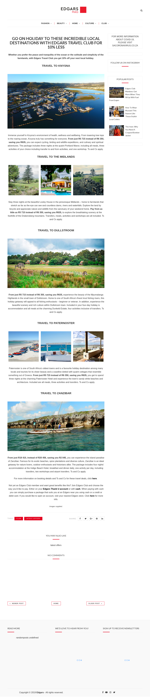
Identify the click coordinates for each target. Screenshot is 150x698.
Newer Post (17, 603)
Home (56, 603)
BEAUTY (61, 23)
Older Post (95, 603)
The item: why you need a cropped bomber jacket (132, 131)
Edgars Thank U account (55, 489)
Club (18, 518)
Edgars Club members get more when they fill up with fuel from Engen (124, 94)
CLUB (104, 23)
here (94, 478)
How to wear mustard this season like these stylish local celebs (123, 113)
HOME (75, 23)
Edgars (40, 692)
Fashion (45, 23)
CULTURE (89, 23)
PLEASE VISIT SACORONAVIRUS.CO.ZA (125, 44)
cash (78, 489)
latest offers (33, 518)
